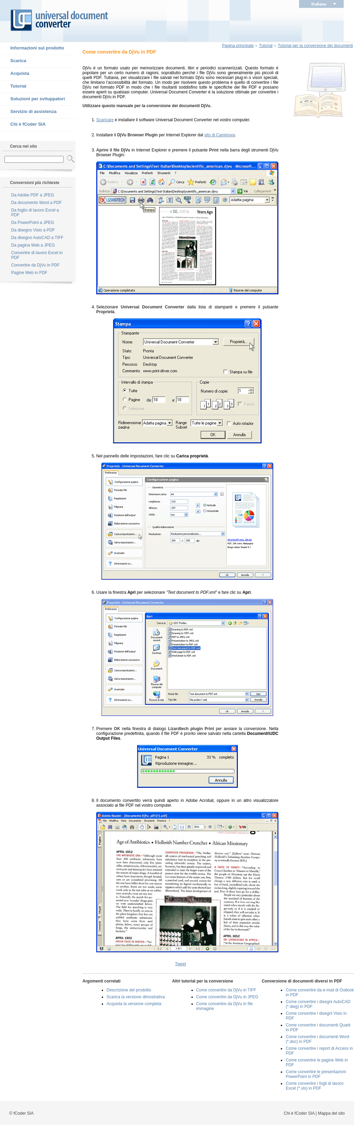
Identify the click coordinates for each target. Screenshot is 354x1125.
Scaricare (105, 119)
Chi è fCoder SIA (23, 124)
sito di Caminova (219, 135)
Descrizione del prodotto (129, 990)
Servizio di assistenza (28, 112)
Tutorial (13, 86)
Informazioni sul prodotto (32, 48)
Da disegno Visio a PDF (33, 230)
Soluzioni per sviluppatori (32, 99)
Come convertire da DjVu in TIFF (226, 990)
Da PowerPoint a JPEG (32, 222)
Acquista (14, 74)
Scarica (13, 61)
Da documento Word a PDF (36, 202)
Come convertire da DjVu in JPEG (227, 997)
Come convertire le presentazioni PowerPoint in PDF (316, 1074)
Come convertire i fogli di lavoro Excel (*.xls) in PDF (314, 1086)
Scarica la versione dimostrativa (136, 997)
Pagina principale (238, 45)
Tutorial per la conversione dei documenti (315, 45)
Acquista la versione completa (134, 1003)
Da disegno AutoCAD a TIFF (37, 237)
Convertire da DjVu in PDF (35, 265)
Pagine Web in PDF (29, 272)
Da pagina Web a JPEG (33, 245)
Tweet (180, 964)
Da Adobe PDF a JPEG (32, 195)
